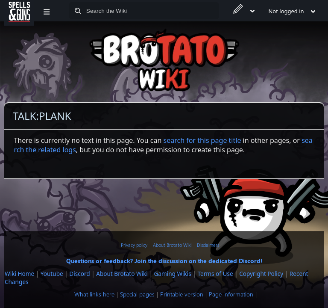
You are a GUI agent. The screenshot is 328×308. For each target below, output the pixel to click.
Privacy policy (134, 245)
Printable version (181, 294)
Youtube (52, 274)
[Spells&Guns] (19, 10)
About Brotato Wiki (172, 245)
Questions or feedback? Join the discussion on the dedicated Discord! (164, 260)
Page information (231, 294)
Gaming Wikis (172, 274)
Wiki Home (19, 274)
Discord (79, 274)
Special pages (137, 294)
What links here (94, 294)
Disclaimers (208, 245)
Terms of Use (215, 274)
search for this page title (202, 140)
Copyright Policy (261, 274)
